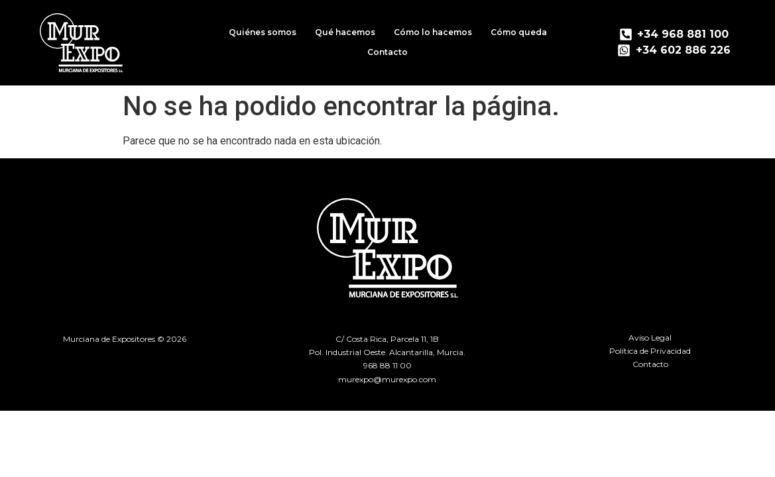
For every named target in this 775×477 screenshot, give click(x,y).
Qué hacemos (345, 32)
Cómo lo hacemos (433, 32)
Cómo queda (519, 32)
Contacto (387, 52)
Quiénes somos (262, 32)
